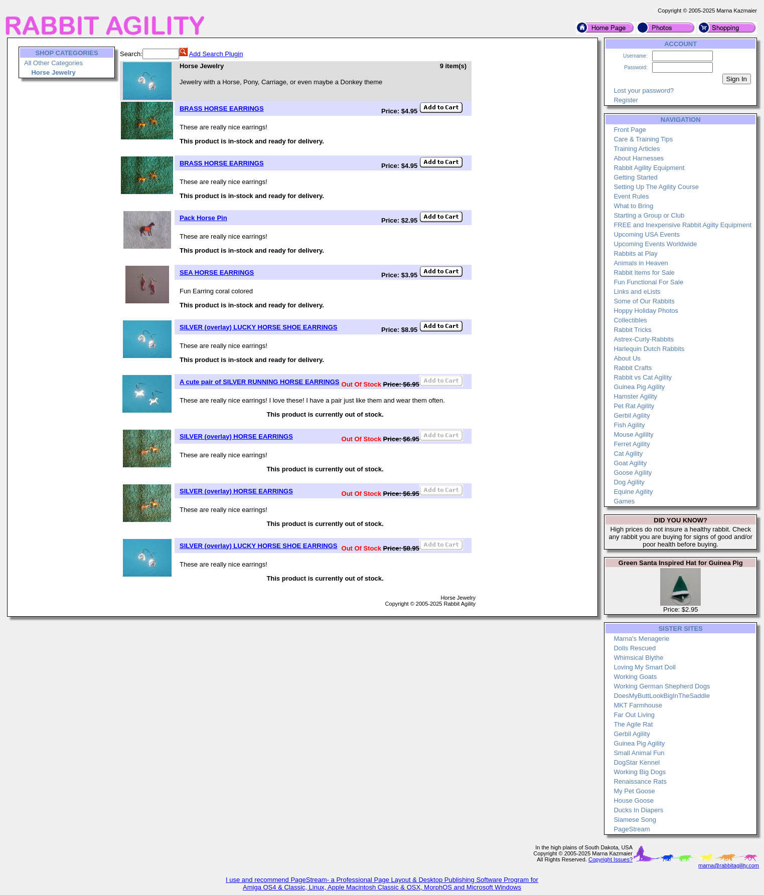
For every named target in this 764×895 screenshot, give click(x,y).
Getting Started (635, 177)
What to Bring (633, 206)
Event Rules (631, 196)
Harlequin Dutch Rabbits (649, 348)
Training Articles (637, 148)
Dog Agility (629, 482)
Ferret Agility (632, 444)
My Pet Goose (634, 791)
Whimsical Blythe (638, 657)
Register (626, 100)
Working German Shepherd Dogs (662, 686)
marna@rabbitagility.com (728, 865)
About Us (627, 358)
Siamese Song (635, 819)
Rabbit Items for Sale (644, 272)
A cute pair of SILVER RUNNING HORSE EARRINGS (260, 382)
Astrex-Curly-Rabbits (644, 339)
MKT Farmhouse (638, 705)
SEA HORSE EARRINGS (217, 272)
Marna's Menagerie (641, 638)
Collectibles (630, 320)
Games (624, 501)
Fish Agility (629, 425)
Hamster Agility (635, 396)
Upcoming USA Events (647, 234)
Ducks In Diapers (638, 810)
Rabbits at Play (635, 253)
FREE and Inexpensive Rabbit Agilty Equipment (682, 225)
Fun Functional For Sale (648, 282)
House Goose (634, 800)
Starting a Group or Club (649, 215)
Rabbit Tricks (632, 329)
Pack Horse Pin (203, 218)
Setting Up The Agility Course (656, 187)
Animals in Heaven (641, 263)
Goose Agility (633, 472)
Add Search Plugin (216, 54)
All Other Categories (53, 63)
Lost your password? (644, 90)
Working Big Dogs (640, 772)
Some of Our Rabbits (644, 301)
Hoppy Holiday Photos (646, 310)
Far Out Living (634, 715)
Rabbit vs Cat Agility (643, 377)
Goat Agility (630, 463)
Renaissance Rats (640, 781)
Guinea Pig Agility (639, 387)
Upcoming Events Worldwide (655, 244)
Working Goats (635, 676)
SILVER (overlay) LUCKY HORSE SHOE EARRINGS (258, 327)
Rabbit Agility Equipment (649, 167)
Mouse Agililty (633, 434)
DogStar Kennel (637, 762)
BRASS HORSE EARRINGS (222, 108)
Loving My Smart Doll (645, 667)
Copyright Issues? (610, 859)
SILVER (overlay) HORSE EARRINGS (236, 436)
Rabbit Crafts (633, 368)
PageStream (632, 829)
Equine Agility (633, 491)
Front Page (630, 129)
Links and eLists (637, 291)
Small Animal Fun (639, 753)
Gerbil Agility (632, 415)
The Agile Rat (633, 724)
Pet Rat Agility (634, 406)
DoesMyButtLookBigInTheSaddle (662, 695)
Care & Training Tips (643, 139)
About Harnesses (639, 158)
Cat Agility (628, 453)
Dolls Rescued (635, 648)
